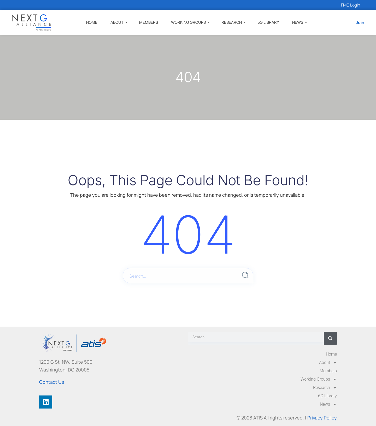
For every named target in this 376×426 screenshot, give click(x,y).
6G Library (268, 22)
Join (360, 22)
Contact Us (51, 382)
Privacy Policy (322, 418)
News (297, 22)
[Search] (330, 338)
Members (148, 22)
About (117, 22)
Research (231, 22)
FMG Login (350, 5)
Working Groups (188, 22)
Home (91, 22)
